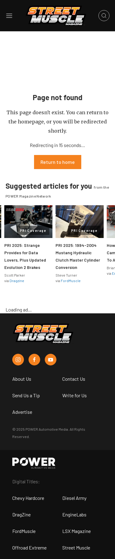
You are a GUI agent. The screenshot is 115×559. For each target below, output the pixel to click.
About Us (21, 379)
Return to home (57, 162)
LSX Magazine (76, 531)
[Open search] (103, 15)
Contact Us (73, 379)
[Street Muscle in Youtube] (50, 359)
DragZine (21, 514)
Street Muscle (76, 547)
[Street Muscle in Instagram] (18, 359)
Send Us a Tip (26, 395)
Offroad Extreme (29, 547)
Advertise (22, 412)
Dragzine (17, 280)
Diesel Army (74, 498)
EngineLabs (74, 514)
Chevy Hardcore (28, 498)
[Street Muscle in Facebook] (34, 359)
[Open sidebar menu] (9, 16)
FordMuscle (71, 280)
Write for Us (74, 395)
